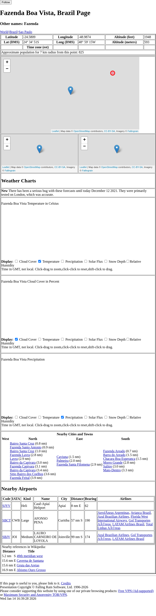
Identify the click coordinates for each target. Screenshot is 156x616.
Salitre (107, 466)
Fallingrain (133, 131)
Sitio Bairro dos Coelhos (26, 474)
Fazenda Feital (20, 478)
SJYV (6, 506)
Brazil (13, 32)
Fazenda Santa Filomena (73, 464)
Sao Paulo (25, 32)
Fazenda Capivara (22, 466)
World (4, 32)
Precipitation (74, 261)
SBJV (6, 537)
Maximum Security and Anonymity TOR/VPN (35, 595)
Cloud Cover (28, 261)
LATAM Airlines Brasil (128, 524)
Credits (66, 583)
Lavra (14, 459)
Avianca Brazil (141, 513)
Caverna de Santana (30, 560)
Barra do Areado (114, 455)
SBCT (6, 520)
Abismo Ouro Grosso (31, 570)
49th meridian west (30, 556)
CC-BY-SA (109, 131)
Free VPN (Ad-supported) (135, 591)
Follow (6, 2)
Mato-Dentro (112, 470)
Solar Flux (96, 261)
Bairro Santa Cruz (22, 443)
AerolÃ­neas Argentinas (113, 513)
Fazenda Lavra (20, 455)
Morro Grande (113, 462)
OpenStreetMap (82, 131)
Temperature (51, 261)
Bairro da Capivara (23, 462)
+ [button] (7, 62)
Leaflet (55, 131)
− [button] (7, 69)
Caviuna (62, 457)
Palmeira (63, 460)
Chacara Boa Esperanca (119, 459)
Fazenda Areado (114, 451)
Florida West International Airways (123, 518)
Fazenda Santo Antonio (25, 447)
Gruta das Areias (28, 565)
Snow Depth (117, 261)
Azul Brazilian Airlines (113, 516)
